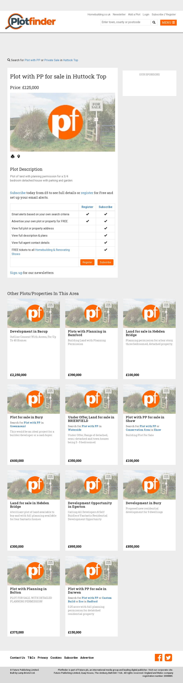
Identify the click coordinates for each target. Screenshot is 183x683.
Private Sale (52, 60)
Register (171, 14)
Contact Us (17, 657)
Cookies (56, 657)
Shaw (157, 429)
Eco (81, 601)
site (170, 670)
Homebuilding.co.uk (99, 14)
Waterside (74, 429)
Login (146, 14)
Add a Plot (134, 14)
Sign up (16, 273)
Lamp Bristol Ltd (26, 673)
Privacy (43, 657)
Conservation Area (138, 429)
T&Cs (31, 657)
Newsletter (119, 14)
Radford (92, 601)
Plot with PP (32, 60)
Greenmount (18, 426)
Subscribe (157, 14)
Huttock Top (70, 60)
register (87, 193)
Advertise (87, 657)
